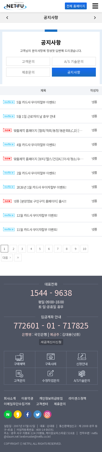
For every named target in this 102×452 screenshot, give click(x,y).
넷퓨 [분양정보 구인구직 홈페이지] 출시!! (34, 201)
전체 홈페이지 (75, 6)
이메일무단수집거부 (17, 403)
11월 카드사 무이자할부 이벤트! (30, 229)
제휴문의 (28, 72)
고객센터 (42, 403)
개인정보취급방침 (51, 398)
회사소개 (10, 398)
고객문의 (28, 61)
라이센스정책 (77, 398)
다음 (5, 257)
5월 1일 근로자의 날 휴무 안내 (29, 116)
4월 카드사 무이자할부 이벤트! (29, 144)
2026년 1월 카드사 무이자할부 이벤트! (34, 187)
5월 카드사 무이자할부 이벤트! (29, 102)
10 (84, 248)
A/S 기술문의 (74, 61)
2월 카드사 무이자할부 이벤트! (29, 173)
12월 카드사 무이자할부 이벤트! (30, 215)
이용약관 (27, 398)
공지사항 (73, 72)
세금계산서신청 (51, 342)
